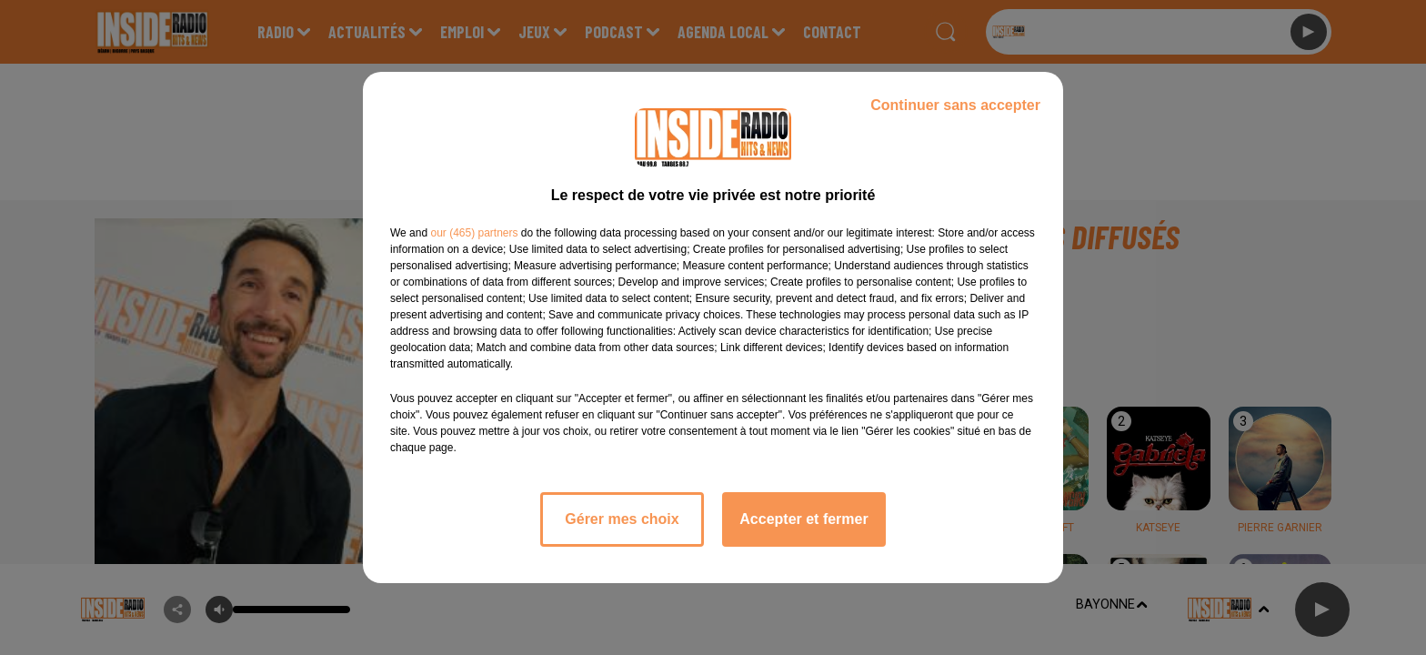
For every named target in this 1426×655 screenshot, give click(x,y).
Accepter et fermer (803, 519)
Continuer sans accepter (955, 105)
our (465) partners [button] (473, 233)
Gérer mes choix (621, 519)
